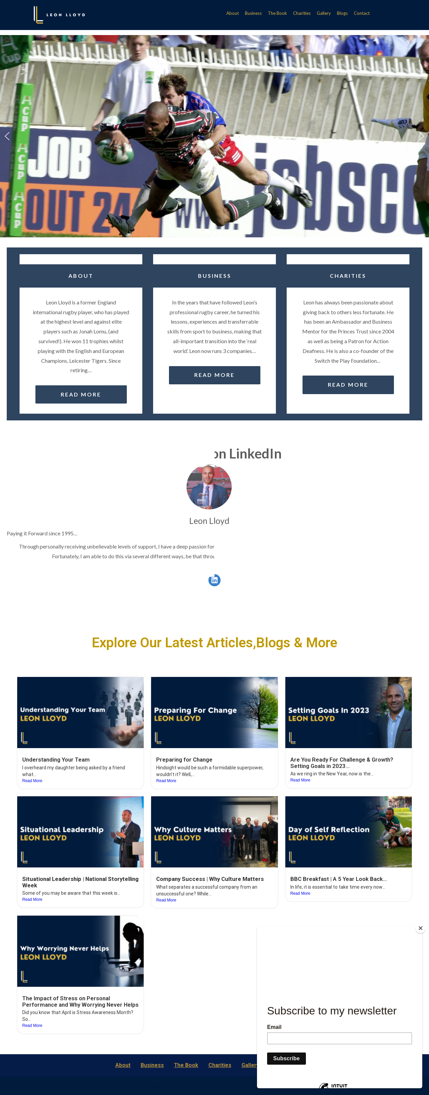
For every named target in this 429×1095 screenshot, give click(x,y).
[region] (214, 136)
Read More (32, 780)
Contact (362, 13)
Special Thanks (168, 1085)
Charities (302, 13)
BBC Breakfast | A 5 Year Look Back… (338, 879)
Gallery (324, 13)
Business (253, 13)
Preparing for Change (184, 759)
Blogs (342, 13)
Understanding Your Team (56, 759)
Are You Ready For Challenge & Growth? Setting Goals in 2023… (341, 762)
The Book (277, 13)
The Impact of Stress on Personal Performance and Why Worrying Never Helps (80, 1001)
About (232, 13)
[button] (7, 136)
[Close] (421, 928)
